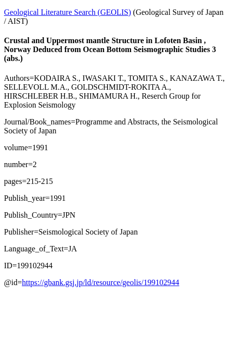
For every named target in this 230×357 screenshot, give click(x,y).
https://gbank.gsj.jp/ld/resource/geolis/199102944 (100, 282)
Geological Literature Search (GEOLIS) (67, 12)
